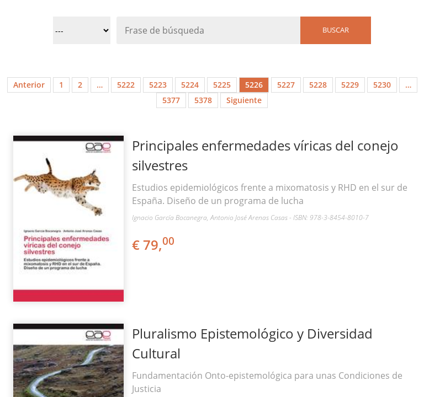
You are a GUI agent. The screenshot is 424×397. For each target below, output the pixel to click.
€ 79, (154, 244)
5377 (171, 100)
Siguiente (244, 100)
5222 (126, 84)
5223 (158, 84)
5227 (286, 84)
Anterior (29, 84)
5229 (350, 84)
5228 (318, 84)
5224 (190, 84)
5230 (382, 84)
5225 (222, 84)
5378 (203, 100)
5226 (254, 84)
